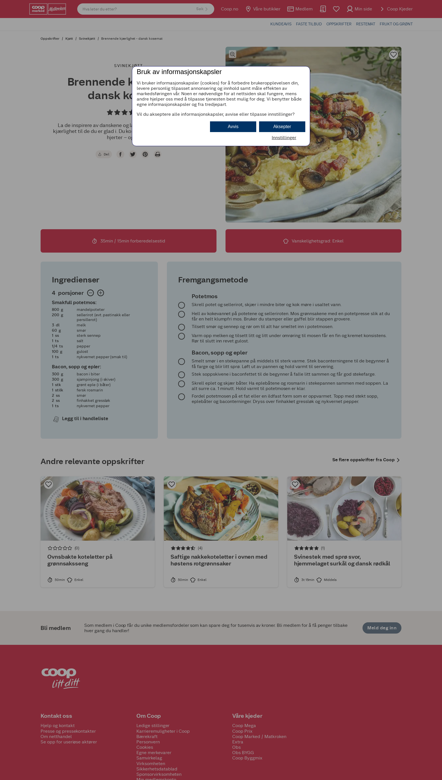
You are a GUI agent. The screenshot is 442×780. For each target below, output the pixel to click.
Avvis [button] (233, 126)
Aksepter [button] (282, 126)
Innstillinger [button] (284, 137)
